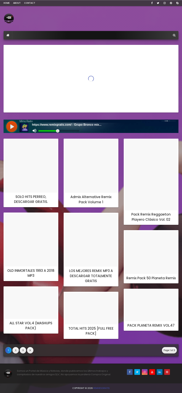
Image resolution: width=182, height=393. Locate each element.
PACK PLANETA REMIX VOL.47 (151, 325)
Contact (29, 2)
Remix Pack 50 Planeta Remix (151, 278)
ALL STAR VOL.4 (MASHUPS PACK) (30, 326)
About (17, 2)
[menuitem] (8, 35)
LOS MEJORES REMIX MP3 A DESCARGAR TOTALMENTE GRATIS (91, 275)
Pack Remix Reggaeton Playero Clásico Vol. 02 (151, 217)
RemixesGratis (101, 388)
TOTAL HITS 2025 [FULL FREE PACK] (91, 331)
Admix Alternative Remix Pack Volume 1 (90, 200)
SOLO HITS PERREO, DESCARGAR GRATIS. (31, 199)
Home (7, 2)
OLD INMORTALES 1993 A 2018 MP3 (30, 273)
